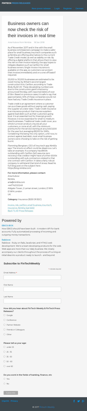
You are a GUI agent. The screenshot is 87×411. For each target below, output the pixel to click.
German (79, 8)
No (8, 384)
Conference (11, 320)
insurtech (46, 205)
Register (67, 8)
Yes (8, 379)
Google (10, 315)
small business (34, 205)
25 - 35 (9, 352)
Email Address (10, 272)
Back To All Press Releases (20, 211)
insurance (12, 208)
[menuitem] (40, 8)
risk (16, 205)
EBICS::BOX (7, 225)
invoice (11, 205)
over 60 (10, 366)
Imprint (5, 401)
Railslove (6, 240)
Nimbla (21, 208)
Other (9, 334)
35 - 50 (9, 357)
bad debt (30, 208)
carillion (23, 205)
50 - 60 (9, 361)
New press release (41, 8)
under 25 (10, 347)
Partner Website (13, 325)
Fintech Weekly (47, 407)
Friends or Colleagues (16, 330)
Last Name (8, 297)
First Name (8, 285)
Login (57, 8)
